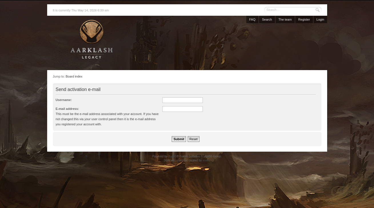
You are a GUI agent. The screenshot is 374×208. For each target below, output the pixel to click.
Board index (74, 76)
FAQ (252, 19)
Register (304, 19)
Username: (64, 100)
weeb (206, 160)
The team (285, 19)
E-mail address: (67, 108)
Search (267, 19)
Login (320, 19)
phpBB (172, 156)
